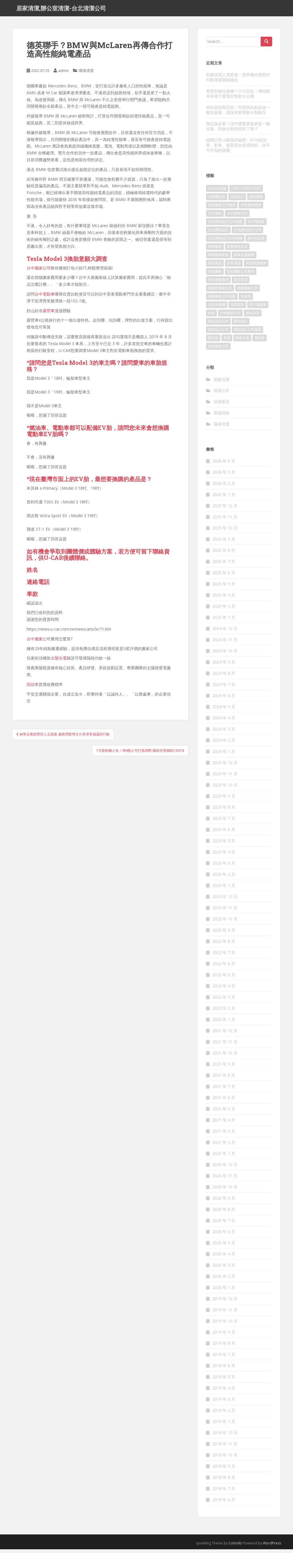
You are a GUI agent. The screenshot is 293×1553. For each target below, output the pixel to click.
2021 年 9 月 (223, 1068)
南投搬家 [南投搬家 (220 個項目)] (256, 200)
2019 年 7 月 (223, 1358)
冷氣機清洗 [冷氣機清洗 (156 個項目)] (216, 200)
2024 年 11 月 (224, 643)
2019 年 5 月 (223, 1380)
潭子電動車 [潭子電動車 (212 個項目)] (257, 308)
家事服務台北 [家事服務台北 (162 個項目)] (237, 250)
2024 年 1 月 (223, 755)
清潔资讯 (221, 405)
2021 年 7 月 (223, 1090)
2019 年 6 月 (223, 1369)
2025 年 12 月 (224, 509)
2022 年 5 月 (223, 978)
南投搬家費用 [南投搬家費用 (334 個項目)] (251, 208)
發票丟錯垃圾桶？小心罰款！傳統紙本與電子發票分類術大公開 (238, 97)
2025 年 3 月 (223, 610)
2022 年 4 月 (223, 990)
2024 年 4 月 (223, 722)
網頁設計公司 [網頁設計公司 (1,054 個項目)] (218, 333)
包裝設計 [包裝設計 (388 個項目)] (237, 200)
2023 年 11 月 (224, 777)
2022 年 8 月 (223, 945)
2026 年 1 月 (223, 498)
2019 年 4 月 (223, 1392)
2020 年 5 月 (223, 1246)
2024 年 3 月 (223, 733)
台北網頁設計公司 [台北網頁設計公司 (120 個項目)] (247, 233)
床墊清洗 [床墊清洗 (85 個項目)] (215, 267)
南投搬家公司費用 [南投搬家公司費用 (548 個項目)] (221, 208)
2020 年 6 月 (223, 1235)
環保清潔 (86, 74)
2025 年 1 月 (223, 621)
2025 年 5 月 (223, 588)
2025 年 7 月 (223, 565)
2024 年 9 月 (223, 666)
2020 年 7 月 (223, 1224)
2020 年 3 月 (223, 1269)
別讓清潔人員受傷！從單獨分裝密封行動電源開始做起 (238, 81)
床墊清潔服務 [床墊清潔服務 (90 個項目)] (256, 267)
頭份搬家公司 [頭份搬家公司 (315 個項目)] (218, 350)
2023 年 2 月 (223, 878)
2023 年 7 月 (223, 822)
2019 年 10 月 (224, 1325)
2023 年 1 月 (223, 889)
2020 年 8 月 (223, 1213)
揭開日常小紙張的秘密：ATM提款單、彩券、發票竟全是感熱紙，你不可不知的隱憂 (238, 149)
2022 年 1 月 (223, 1023)
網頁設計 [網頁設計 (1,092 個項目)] (241, 325)
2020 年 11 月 (224, 1179)
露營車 (49, 314)
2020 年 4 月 (223, 1258)
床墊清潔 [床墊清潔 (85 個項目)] (234, 267)
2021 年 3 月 (223, 1135)
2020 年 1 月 (223, 1291)
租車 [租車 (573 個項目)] (211, 316)
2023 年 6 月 (223, 833)
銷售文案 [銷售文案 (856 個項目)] (242, 341)
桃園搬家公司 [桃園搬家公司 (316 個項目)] (247, 292)
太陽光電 (59, 662)
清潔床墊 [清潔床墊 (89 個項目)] (237, 308)
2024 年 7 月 (223, 688)
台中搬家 (35, 642)
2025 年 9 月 (223, 543)
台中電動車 (45, 297)
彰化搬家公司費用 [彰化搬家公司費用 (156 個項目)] (240, 275)
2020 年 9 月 (223, 1202)
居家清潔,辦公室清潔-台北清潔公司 (61, 10)
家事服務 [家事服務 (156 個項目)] (215, 250)
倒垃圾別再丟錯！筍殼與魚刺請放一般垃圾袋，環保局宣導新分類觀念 (238, 113)
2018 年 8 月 (223, 1481)
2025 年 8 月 (223, 554)
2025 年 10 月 (224, 532)
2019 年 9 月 (223, 1336)
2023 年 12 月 (224, 766)
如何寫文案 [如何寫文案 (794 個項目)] (256, 242)
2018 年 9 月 (223, 1470)
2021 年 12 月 (224, 1034)
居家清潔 (221, 383)
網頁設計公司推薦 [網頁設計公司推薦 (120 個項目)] (247, 333)
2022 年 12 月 (224, 900)
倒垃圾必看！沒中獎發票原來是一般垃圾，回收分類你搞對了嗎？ (238, 130)
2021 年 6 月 (223, 1101)
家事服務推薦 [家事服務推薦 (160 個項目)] (218, 258)
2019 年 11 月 (224, 1313)
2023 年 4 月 (223, 856)
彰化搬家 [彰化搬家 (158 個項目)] (215, 275)
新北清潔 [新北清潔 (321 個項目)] (241, 283)
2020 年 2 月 (223, 1280)
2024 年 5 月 (223, 710)
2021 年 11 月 (224, 1045)
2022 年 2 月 (223, 1012)
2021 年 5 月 (223, 1112)
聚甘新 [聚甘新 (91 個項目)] (213, 341)
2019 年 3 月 (223, 1403)
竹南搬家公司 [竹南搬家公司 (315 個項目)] (230, 316)
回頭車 (33, 688)
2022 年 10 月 (224, 923)
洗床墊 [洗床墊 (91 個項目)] (246, 300)
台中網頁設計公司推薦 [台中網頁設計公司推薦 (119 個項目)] (225, 225)
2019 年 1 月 (223, 1425)
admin (63, 74)
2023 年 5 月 (223, 844)
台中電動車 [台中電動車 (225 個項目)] (256, 225)
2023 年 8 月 (223, 811)
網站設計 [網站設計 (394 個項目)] (253, 316)
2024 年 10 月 (224, 655)
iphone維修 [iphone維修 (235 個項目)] (217, 192)
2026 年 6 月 (223, 465)
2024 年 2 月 (223, 744)
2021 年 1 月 (223, 1157)
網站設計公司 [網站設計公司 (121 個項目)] (218, 325)
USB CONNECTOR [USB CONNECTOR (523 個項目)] (246, 192)
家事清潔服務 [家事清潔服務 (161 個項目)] (244, 258)
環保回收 (221, 416)
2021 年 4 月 (223, 1124)
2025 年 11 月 (224, 520)
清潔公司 (221, 394)
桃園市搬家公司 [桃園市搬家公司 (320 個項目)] (220, 292)
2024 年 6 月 (223, 699)
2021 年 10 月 (224, 1057)
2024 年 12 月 (224, 632)
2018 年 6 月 (223, 1503)
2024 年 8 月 (223, 677)
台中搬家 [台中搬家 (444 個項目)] (215, 217)
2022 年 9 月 (223, 934)
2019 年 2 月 (223, 1414)
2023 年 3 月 (223, 867)
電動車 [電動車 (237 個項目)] (259, 341)
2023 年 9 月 (223, 800)
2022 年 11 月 (224, 911)
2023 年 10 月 (224, 789)
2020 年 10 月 (224, 1191)
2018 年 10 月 (224, 1459)
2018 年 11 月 (224, 1447)
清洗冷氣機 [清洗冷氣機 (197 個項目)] (216, 308)
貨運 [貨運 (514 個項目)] (226, 341)
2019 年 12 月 (224, 1302)
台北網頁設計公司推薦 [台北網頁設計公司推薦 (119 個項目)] (225, 242)
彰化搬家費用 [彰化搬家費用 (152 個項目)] (218, 283)
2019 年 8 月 (223, 1347)
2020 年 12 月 (224, 1168)
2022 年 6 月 (223, 967)
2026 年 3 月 (223, 476)
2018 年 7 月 (223, 1492)
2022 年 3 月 (223, 1001)
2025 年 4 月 (223, 599)
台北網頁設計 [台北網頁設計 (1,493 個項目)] (218, 233)
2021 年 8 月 (223, 1079)
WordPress (272, 1547)
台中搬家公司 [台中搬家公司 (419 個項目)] (237, 217)
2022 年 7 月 (223, 956)
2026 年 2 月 (223, 487)
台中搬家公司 (39, 271)
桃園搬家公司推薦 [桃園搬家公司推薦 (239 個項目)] (221, 300)
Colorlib (235, 1547)
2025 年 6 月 (223, 576)
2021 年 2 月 (223, 1146)
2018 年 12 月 (224, 1436)
